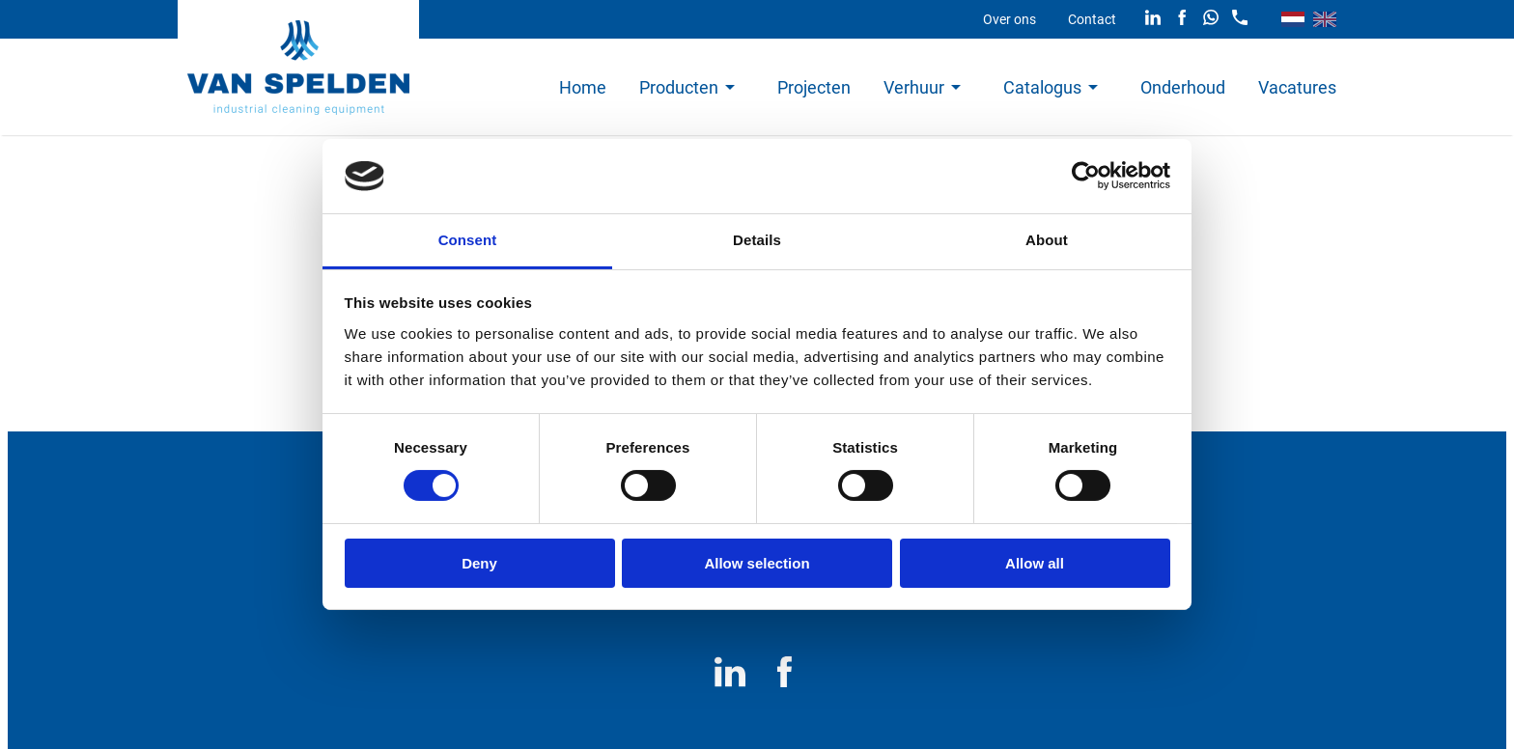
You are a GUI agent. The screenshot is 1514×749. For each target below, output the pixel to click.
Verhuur (913, 87)
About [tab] (1046, 240)
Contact (1092, 19)
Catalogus (1042, 87)
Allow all (1034, 563)
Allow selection (756, 563)
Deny (479, 563)
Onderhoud (1182, 87)
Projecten (814, 87)
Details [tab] (757, 240)
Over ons (1009, 19)
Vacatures (1297, 87)
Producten (678, 87)
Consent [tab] (467, 240)
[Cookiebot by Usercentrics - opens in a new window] (1085, 175)
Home (582, 87)
